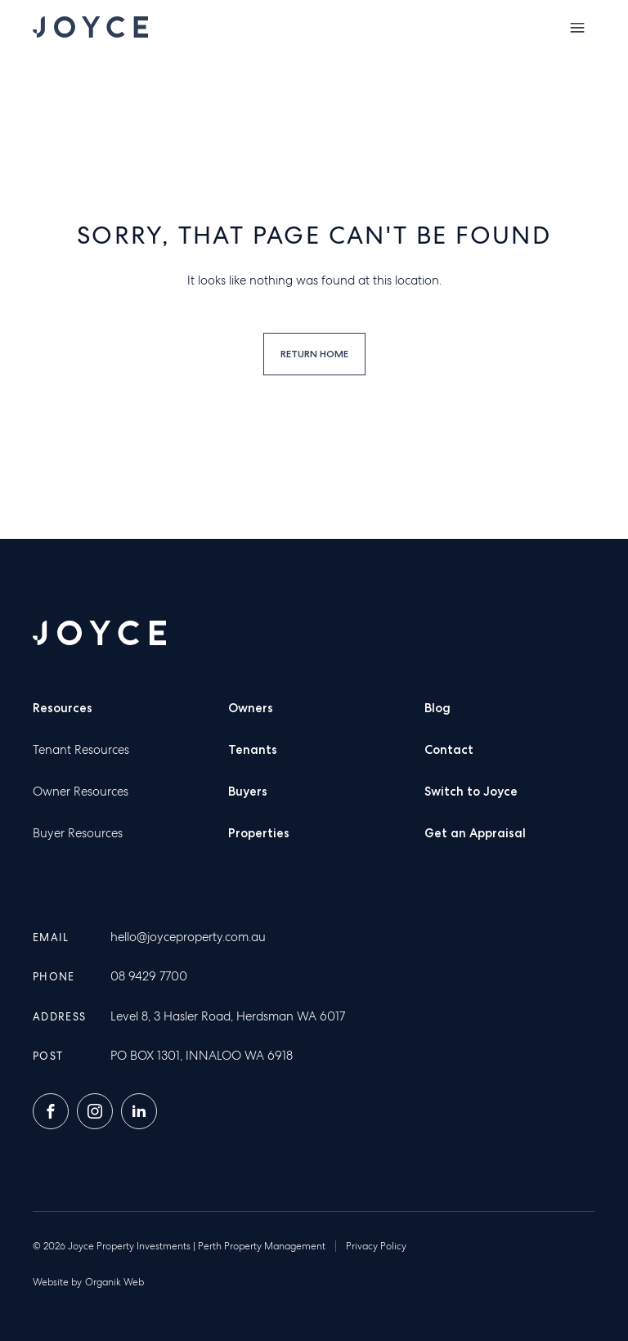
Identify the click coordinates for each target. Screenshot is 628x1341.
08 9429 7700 (148, 976)
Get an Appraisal (475, 833)
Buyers (247, 791)
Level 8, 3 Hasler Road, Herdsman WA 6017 (227, 1016)
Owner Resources (80, 791)
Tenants (252, 749)
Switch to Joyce (471, 791)
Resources (62, 708)
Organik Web (114, 1282)
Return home (314, 354)
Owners (250, 708)
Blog (437, 708)
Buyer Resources (78, 833)
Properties (258, 833)
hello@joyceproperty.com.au (188, 937)
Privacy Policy (376, 1246)
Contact (448, 749)
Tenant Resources (81, 750)
